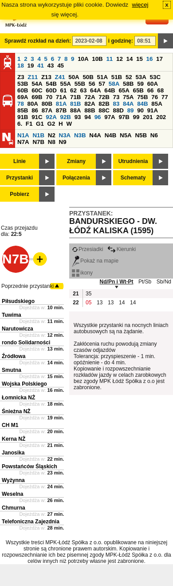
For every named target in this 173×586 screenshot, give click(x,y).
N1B (38, 135)
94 (87, 117)
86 (34, 110)
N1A (23, 135)
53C (155, 77)
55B (80, 83)
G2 (51, 123)
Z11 (33, 77)
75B (142, 97)
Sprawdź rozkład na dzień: (37, 41)
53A (140, 77)
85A (156, 103)
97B (123, 117)
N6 (154, 135)
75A (128, 97)
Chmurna (13, 508)
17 (159, 59)
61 (63, 90)
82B (103, 103)
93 (78, 117)
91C (36, 117)
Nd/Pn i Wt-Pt (117, 282)
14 (129, 59)
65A (123, 90)
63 (83, 90)
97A (109, 117)
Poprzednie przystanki (27, 286)
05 (88, 302)
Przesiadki (87, 249)
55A (65, 83)
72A (89, 97)
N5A (126, 135)
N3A (65, 135)
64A (95, 90)
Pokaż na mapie (95, 261)
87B (61, 110)
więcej (140, 4)
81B (75, 103)
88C (103, 110)
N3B (80, 135)
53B (22, 83)
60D (51, 90)
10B (97, 59)
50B (88, 77)
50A (73, 77)
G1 (40, 123)
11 (109, 59)
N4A (95, 135)
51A (102, 77)
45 (60, 65)
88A (75, 110)
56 (92, 83)
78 (20, 103)
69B (36, 97)
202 (161, 117)
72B (103, 97)
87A (47, 110)
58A (114, 83)
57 (101, 83)
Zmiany (76, 161)
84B (142, 103)
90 (140, 110)
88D (118, 110)
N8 (51, 142)
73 (116, 97)
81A (61, 103)
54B (51, 83)
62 (73, 90)
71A (61, 97)
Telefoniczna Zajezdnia (30, 521)
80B (47, 103)
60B (22, 90)
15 (139, 59)
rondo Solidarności (26, 342)
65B (138, 90)
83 (116, 103)
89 (130, 110)
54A (36, 83)
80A (33, 103)
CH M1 (10, 425)
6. (19, 123)
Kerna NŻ (13, 439)
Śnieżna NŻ (16, 411)
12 (119, 59)
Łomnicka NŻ (18, 398)
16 (149, 59)
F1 (29, 123)
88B (89, 110)
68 (160, 90)
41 (40, 65)
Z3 (20, 77)
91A (152, 110)
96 (97, 117)
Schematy (133, 178)
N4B (111, 135)
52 (129, 77)
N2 (51, 135)
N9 (63, 142)
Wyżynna (13, 480)
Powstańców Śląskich (29, 466)
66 (150, 90)
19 (31, 65)
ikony (82, 273)
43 (50, 65)
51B (116, 77)
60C (36, 90)
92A (51, 117)
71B (75, 97)
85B (22, 110)
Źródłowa (13, 356)
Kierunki (121, 249)
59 (140, 83)
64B (109, 90)
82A (89, 103)
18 (20, 65)
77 (164, 97)
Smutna (11, 370)
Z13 (46, 77)
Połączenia (76, 178)
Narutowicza (17, 329)
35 (88, 294)
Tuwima (11, 315)
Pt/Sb (144, 282)
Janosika (13, 453)
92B (65, 117)
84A (128, 103)
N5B (141, 135)
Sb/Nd (164, 282)
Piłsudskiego (18, 301)
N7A (23, 142)
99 (136, 117)
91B (22, 117)
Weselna (12, 494)
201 (148, 117)
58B (128, 83)
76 (154, 97)
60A (152, 83)
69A (22, 97)
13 (99, 302)
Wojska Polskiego (24, 384)
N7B (38, 142)
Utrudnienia (133, 161)
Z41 (60, 77)
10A (83, 59)
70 (49, 97)
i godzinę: (120, 41)
